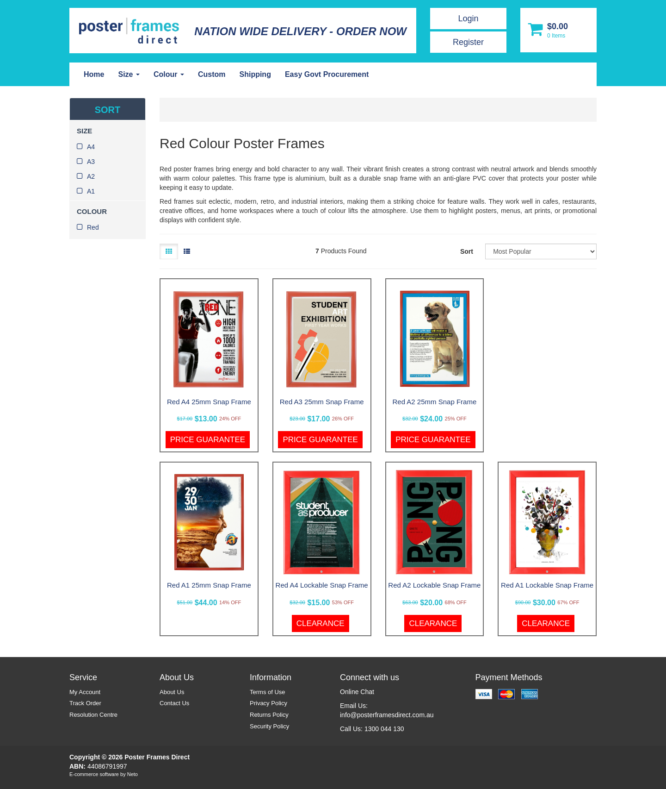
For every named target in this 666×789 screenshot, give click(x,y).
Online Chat (357, 691)
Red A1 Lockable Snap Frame (547, 585)
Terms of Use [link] (267, 692)
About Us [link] (172, 692)
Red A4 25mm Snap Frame (209, 402)
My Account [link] (84, 692)
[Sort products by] (541, 251)
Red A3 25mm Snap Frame (322, 402)
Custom (212, 74)
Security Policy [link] (269, 726)
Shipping (255, 74)
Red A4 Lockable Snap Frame (322, 585)
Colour (169, 74)
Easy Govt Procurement (327, 74)
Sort (466, 251)
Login (468, 18)
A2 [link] (91, 176)
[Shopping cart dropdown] (558, 30)
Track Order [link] (85, 703)
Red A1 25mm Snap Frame (209, 585)
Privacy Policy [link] (268, 703)
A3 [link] (91, 161)
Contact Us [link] (174, 703)
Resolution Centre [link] (93, 714)
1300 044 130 (384, 729)
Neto (132, 774)
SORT (108, 110)
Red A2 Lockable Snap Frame (434, 585)
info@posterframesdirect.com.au (387, 715)
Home (94, 74)
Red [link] (93, 227)
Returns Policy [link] (269, 714)
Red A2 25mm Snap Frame (434, 402)
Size (128, 74)
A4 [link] (91, 146)
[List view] (187, 251)
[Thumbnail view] (169, 251)
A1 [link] (91, 191)
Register (468, 42)
